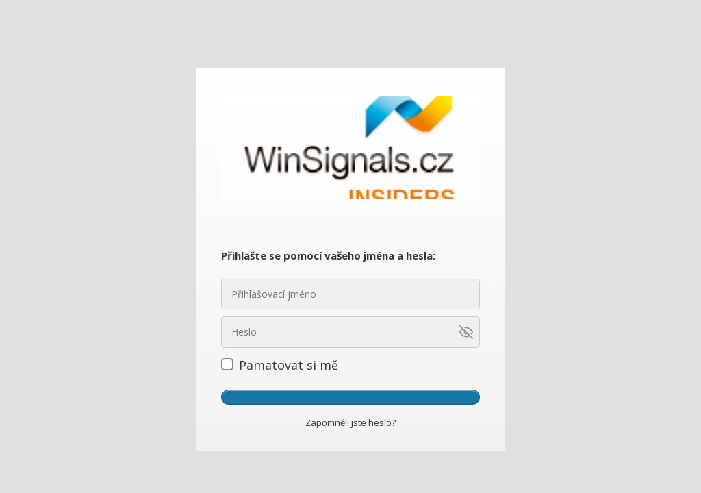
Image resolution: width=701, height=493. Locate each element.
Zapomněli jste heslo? (350, 422)
